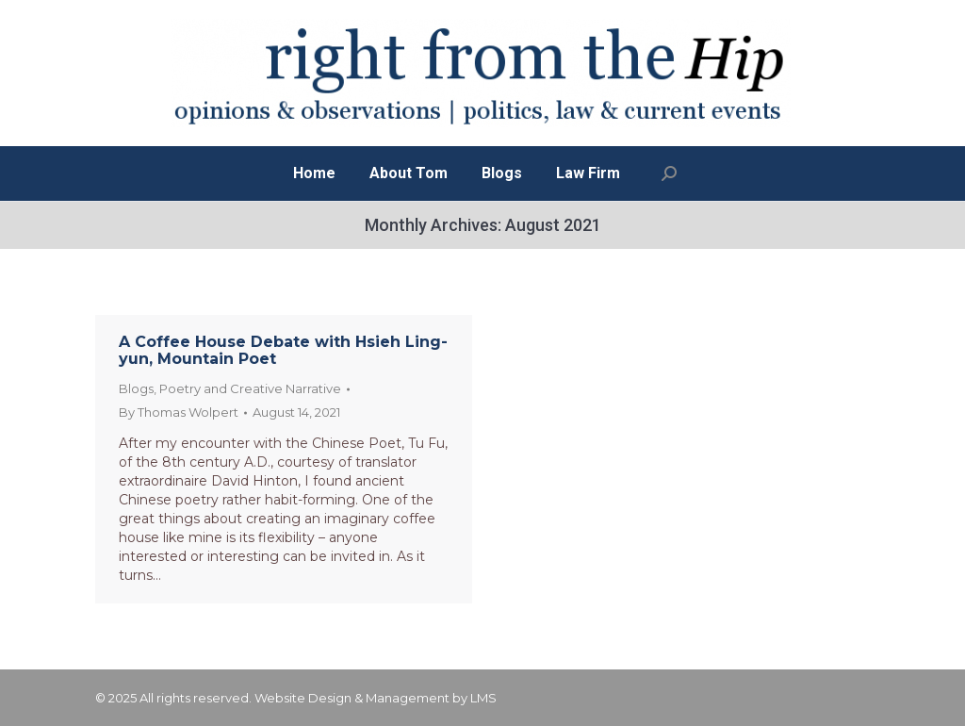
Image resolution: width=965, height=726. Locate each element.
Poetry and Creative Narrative (250, 388)
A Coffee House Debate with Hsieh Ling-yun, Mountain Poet (283, 350)
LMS (483, 697)
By (178, 412)
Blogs (136, 388)
